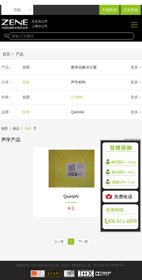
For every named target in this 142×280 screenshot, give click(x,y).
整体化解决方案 (84, 67)
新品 (16, 128)
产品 (19, 54)
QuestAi (77, 112)
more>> (132, 139)
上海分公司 (40, 26)
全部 (26, 67)
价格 (28, 128)
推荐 (4, 128)
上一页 (59, 241)
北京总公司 (40, 21)
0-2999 (77, 97)
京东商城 (130, 10)
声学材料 (78, 82)
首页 (6, 54)
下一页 (83, 241)
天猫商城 (109, 10)
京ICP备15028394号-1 (109, 265)
